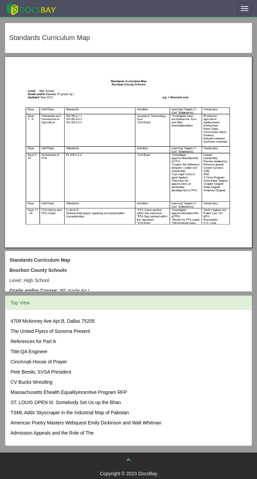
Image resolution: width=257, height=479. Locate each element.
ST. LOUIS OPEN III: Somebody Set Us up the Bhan (66, 402)
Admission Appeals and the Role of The (52, 433)
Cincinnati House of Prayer (39, 361)
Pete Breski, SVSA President (41, 372)
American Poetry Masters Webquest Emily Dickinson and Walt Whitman (86, 422)
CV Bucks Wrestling (31, 382)
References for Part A (33, 341)
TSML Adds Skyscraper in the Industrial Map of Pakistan (70, 412)
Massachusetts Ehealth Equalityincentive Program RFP (69, 392)
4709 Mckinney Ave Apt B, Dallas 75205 (53, 321)
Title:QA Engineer (29, 351)
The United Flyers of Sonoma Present (50, 331)
